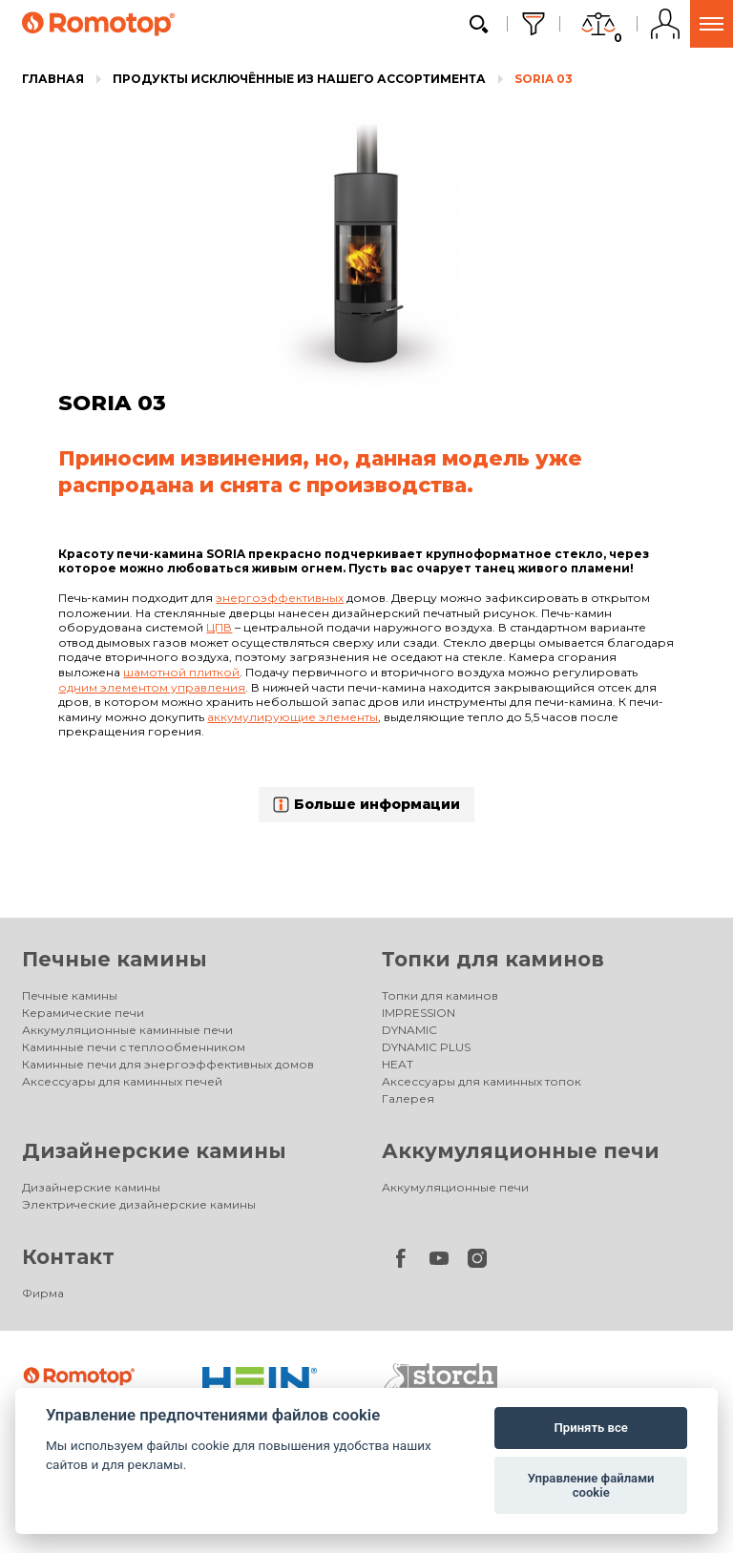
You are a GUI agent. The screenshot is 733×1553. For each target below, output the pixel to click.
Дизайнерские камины (154, 1151)
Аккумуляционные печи (521, 1151)
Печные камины (114, 959)
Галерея (408, 1098)
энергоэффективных (280, 597)
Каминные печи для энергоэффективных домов (168, 1064)
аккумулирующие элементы (292, 717)
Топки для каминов (493, 959)
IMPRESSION (418, 1012)
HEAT (397, 1064)
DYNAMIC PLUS (426, 1047)
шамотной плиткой (181, 672)
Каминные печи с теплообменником (133, 1047)
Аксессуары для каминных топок (481, 1081)
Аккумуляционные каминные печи (127, 1030)
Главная (53, 79)
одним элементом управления (151, 687)
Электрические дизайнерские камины (139, 1204)
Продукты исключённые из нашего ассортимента (299, 79)
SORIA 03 (543, 79)
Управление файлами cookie (591, 1486)
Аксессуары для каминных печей (122, 1081)
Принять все (591, 1427)
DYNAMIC (409, 1030)
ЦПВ (219, 627)
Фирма (43, 1293)
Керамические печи (83, 1012)
